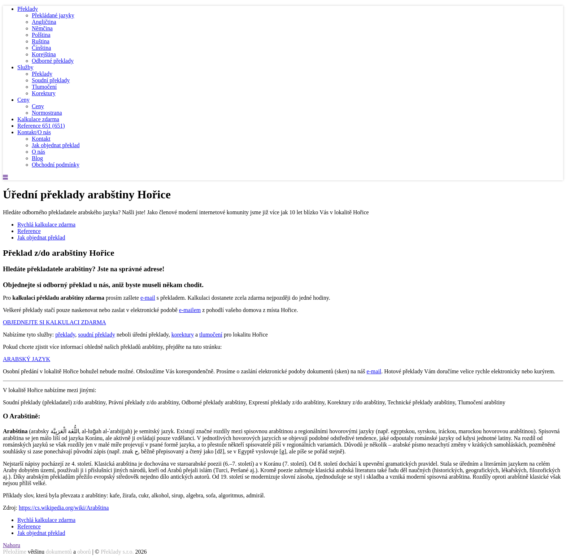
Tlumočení (44, 87)
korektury (182, 334)
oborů (84, 552)
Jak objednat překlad (55, 145)
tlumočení (210, 334)
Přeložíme (14, 552)
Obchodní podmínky (55, 165)
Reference (41, 126)
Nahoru (11, 545)
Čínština (41, 48)
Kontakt (41, 139)
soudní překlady (96, 334)
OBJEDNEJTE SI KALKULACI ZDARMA (54, 322)
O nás (38, 152)
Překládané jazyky (53, 15)
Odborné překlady (53, 61)
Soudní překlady (51, 80)
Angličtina (44, 22)
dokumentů (59, 552)
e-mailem (190, 310)
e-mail (147, 298)
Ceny (23, 100)
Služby (25, 67)
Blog (37, 158)
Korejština (44, 54)
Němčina (42, 28)
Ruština (40, 41)
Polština (41, 35)
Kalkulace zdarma (38, 119)
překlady (65, 334)
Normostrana (47, 113)
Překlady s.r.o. (117, 552)
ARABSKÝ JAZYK (26, 359)
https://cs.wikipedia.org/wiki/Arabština (64, 508)
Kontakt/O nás (34, 132)
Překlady (27, 9)
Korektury (44, 93)
